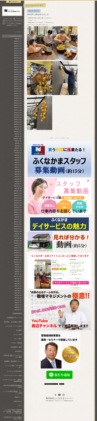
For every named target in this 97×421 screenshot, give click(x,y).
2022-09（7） (18, 143)
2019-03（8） (18, 238)
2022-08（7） (18, 145)
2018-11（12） (18, 248)
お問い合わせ (18, 401)
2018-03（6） (18, 267)
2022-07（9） (18, 148)
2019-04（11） (18, 236)
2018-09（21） (18, 252)
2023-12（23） (18, 107)
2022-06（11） (18, 150)
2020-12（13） (18, 193)
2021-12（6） (18, 164)
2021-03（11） (18, 186)
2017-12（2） (18, 274)
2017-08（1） (18, 283)
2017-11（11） (18, 276)
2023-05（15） (18, 124)
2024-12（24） (18, 79)
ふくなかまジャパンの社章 (14, 326)
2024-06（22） (18, 93)
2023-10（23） (18, 112)
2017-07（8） (18, 286)
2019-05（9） (18, 233)
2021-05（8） (18, 181)
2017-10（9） (18, 279)
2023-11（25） (18, 110)
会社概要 (19, 330)
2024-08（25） (18, 88)
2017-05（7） (18, 290)
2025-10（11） (18, 55)
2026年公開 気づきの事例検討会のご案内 (13, 418)
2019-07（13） (18, 229)
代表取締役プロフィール (14, 317)
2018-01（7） (18, 271)
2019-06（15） (18, 231)
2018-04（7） (18, 264)
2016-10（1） (18, 305)
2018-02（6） (18, 269)
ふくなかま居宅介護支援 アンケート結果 (12, 392)
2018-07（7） (18, 257)
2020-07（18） (18, 205)
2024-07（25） (18, 91)
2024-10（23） (18, 84)
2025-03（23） (18, 72)
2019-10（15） (18, 224)
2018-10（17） (18, 250)
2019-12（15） (18, 219)
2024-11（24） (18, 81)
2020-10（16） (18, 198)
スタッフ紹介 (18, 338)
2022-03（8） (18, 157)
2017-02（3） (18, 297)
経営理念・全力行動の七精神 (13, 322)
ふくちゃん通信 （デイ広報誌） (13, 366)
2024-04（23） (18, 98)
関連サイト (18, 397)
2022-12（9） (18, 136)
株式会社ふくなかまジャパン (59, 398)
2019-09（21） (18, 226)
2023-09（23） (18, 115)
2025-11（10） (18, 53)
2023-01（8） (18, 134)
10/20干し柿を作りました (38, 14)
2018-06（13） (18, 259)
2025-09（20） (18, 58)
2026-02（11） (18, 46)
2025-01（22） (18, 77)
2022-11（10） (18, 138)
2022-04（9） (18, 155)
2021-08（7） (18, 174)
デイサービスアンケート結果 (13, 375)
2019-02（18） (18, 240)
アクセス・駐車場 (16, 343)
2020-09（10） (18, 200)
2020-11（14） (18, 195)
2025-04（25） (18, 69)
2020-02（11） (18, 214)
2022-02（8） (18, 160)
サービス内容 (18, 334)
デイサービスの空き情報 (14, 371)
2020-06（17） (18, 207)
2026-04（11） (18, 41)
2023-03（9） (18, 129)
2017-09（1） (18, 281)
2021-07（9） (18, 176)
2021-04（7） (18, 183)
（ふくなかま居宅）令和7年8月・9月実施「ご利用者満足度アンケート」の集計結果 (12, 411)
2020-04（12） (18, 212)
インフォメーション (16, 36)
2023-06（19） (18, 122)
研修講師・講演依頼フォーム (13, 361)
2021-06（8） (18, 179)
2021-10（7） (18, 169)
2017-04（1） (18, 293)
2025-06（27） (18, 65)
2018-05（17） (18, 262)
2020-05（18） (18, 210)
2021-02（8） (18, 188)
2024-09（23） (18, 86)
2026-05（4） (18, 39)
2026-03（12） (18, 43)
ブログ (20, 405)
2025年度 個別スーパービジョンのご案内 (13, 356)
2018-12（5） (18, 245)
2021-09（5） (18, 172)
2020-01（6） (18, 217)
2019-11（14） (18, 221)
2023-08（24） (18, 117)
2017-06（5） (18, 288)
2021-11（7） (18, 167)
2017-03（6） (18, 295)
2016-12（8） (18, 302)
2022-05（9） (18, 153)
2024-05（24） (18, 96)
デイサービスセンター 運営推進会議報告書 (12, 380)
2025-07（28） (18, 62)
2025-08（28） (18, 60)
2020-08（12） (18, 202)
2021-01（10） (18, 191)
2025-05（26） (18, 67)
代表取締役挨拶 (17, 313)
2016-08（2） (18, 309)
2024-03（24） (18, 100)
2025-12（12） (18, 50)
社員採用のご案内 (16, 347)
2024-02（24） (18, 103)
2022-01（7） (18, 162)
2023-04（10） (18, 126)
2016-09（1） (18, 307)
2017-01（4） (18, 300)
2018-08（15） (18, 255)
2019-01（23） (18, 243)
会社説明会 (18, 351)
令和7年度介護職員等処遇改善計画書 (12, 386)
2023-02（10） (18, 131)
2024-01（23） (18, 105)
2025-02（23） (18, 74)
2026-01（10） (18, 48)
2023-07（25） (18, 119)
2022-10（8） (18, 141)
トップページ (18, 32)
